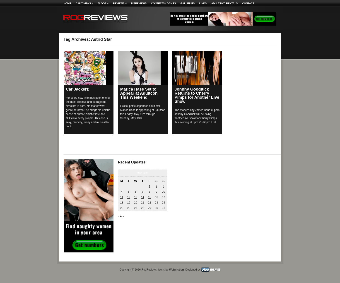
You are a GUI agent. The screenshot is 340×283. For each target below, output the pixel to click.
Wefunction (176, 269)
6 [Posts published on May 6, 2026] (135, 191)
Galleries (187, 3)
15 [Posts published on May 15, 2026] (149, 197)
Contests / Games (163, 3)
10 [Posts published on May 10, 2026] (163, 191)
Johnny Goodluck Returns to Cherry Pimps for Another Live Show (197, 95)
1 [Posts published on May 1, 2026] (149, 186)
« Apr (121, 216)
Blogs (103, 3)
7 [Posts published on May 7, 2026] (142, 191)
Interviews (139, 3)
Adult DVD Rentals (224, 3)
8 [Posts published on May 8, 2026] (149, 191)
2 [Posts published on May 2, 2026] (156, 186)
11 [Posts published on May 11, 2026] (121, 197)
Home (67, 3)
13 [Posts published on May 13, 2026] (135, 197)
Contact (248, 3)
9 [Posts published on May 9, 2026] (156, 191)
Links (203, 3)
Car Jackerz (77, 89)
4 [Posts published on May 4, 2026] (122, 191)
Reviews (120, 3)
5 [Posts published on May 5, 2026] (129, 191)
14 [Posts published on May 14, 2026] (142, 197)
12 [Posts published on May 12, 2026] (128, 197)
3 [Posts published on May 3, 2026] (163, 186)
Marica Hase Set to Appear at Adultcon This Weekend (139, 93)
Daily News (84, 3)
